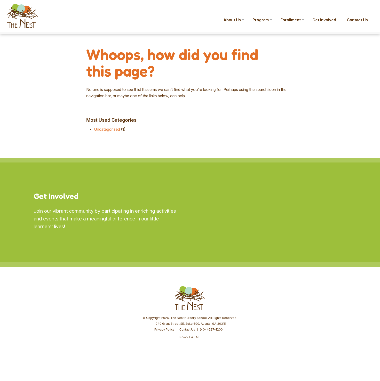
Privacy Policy (164, 329)
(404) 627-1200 (211, 329)
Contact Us (187, 329)
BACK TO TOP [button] (190, 337)
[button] (369, 7)
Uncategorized (107, 129)
